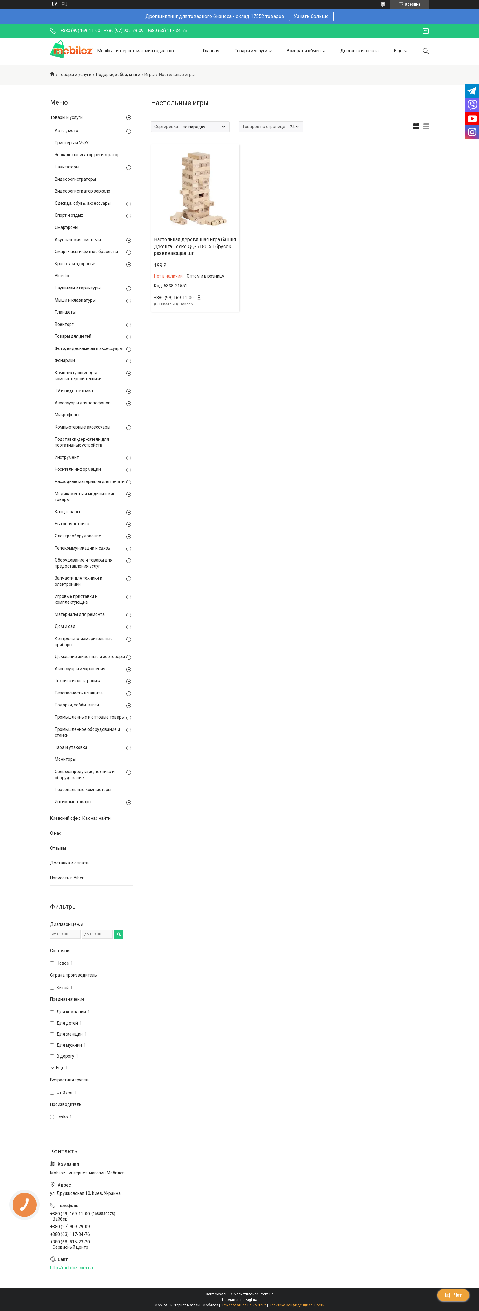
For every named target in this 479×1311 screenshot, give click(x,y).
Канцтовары (67, 511)
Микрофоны (67, 414)
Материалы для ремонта (80, 614)
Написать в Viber (67, 877)
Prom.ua (267, 1294)
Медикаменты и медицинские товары (85, 496)
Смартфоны (66, 227)
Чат (453, 1295)
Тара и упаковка (71, 747)
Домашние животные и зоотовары (90, 656)
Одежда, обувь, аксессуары (83, 203)
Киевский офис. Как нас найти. (81, 818)
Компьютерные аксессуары (82, 427)
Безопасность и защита (79, 692)
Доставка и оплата (359, 50)
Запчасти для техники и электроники (78, 581)
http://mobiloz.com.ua (71, 1267)
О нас (55, 833)
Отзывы (58, 848)
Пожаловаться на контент (243, 1305)
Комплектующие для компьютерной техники (78, 375)
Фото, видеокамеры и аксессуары (89, 348)
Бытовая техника (72, 523)
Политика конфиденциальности (296, 1305)
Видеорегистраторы (75, 179)
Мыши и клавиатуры (75, 300)
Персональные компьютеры (83, 789)
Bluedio (62, 275)
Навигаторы (67, 166)
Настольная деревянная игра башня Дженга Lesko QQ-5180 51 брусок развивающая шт (195, 246)
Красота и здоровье (75, 263)
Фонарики (65, 360)
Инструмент (67, 457)
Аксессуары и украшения (80, 668)
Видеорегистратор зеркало (82, 191)
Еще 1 (62, 1067)
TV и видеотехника (74, 390)
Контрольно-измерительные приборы (84, 641)
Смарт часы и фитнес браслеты (86, 251)
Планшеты (65, 312)
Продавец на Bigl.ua (239, 1300)
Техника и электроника (78, 680)
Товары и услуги (251, 50)
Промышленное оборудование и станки (87, 732)
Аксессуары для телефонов (83, 402)
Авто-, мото (66, 130)
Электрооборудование (78, 535)
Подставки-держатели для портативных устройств (82, 442)
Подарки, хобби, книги (118, 74)
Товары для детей (73, 336)
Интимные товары (73, 801)
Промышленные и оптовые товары (90, 717)
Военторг (64, 324)
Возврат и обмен (304, 50)
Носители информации (78, 469)
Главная (211, 50)
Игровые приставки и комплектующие (76, 599)
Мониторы (65, 759)
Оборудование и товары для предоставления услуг (83, 563)
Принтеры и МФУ (72, 142)
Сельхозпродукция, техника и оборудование (85, 774)
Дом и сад (65, 626)
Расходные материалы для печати (90, 481)
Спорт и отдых (69, 215)
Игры (149, 74)
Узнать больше (311, 16)
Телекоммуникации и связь (82, 548)
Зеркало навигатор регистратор (87, 154)
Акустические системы (78, 239)
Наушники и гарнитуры (78, 287)
